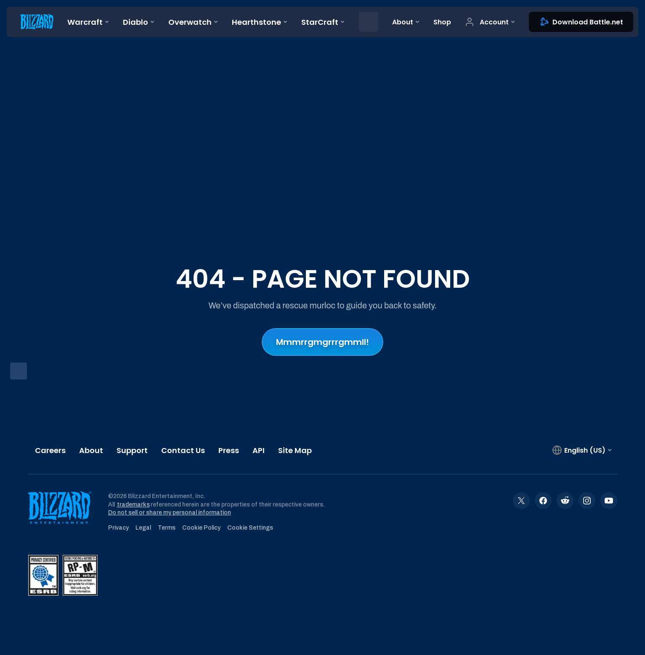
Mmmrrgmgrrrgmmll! (322, 342)
